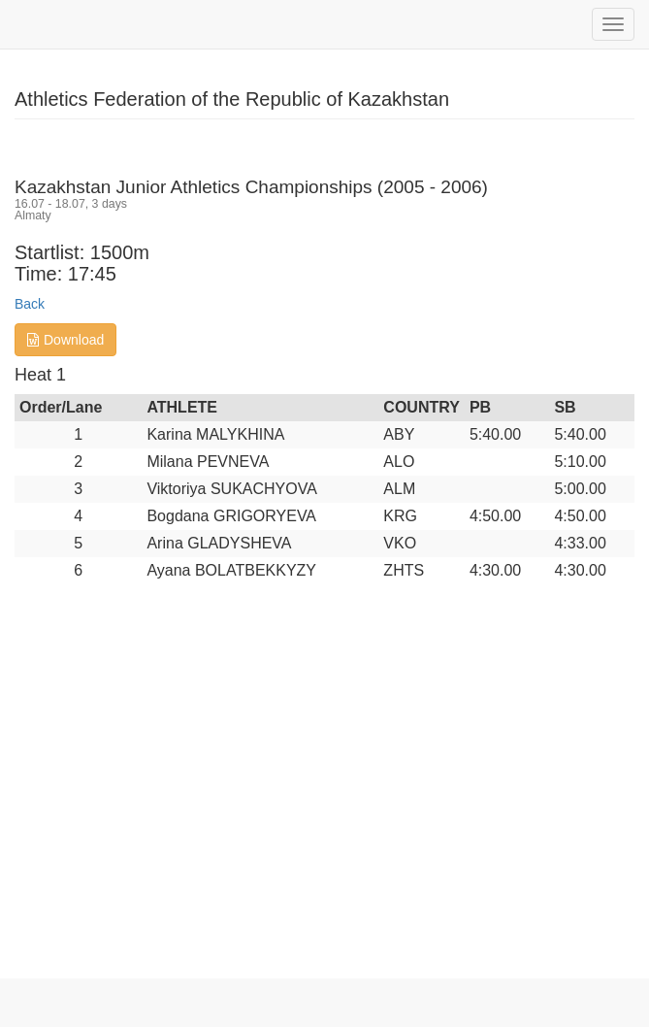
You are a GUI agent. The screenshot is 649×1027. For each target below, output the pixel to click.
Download (65, 340)
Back (30, 304)
